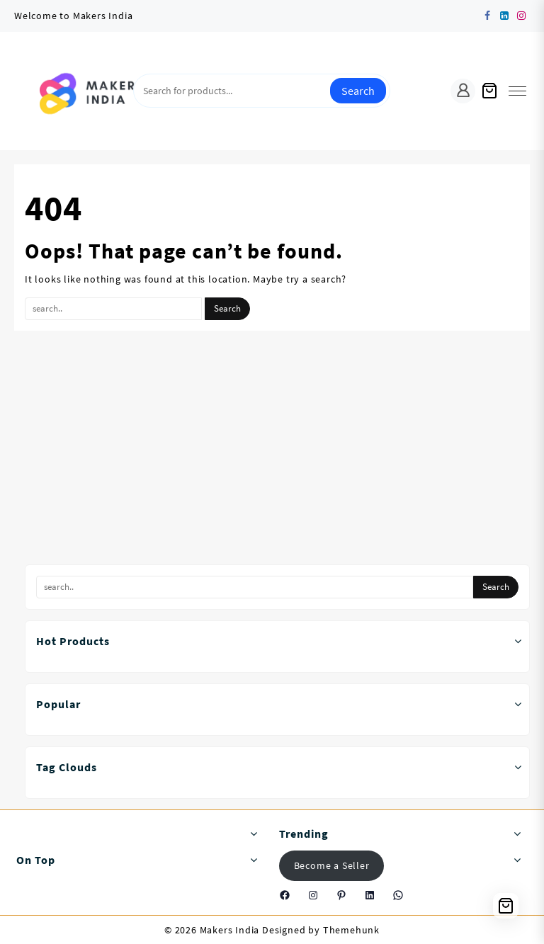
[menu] (517, 91)
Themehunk (351, 929)
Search (358, 91)
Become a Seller (332, 865)
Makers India (230, 929)
